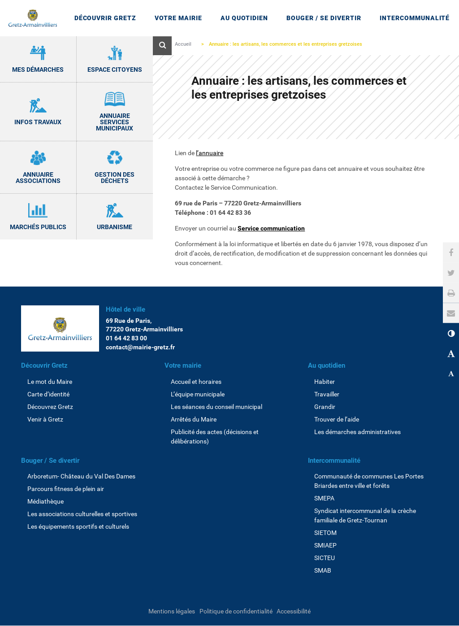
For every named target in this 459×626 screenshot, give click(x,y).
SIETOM (325, 532)
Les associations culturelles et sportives (82, 513)
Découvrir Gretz (44, 365)
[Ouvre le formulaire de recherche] (162, 45)
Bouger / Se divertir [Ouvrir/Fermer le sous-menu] (323, 18)
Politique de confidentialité (236, 611)
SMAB (322, 570)
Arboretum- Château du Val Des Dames (81, 476)
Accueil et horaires (196, 381)
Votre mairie (183, 365)
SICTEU (324, 557)
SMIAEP (325, 545)
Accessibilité (294, 611)
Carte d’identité (48, 394)
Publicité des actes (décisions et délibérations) (215, 436)
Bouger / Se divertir (50, 460)
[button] (451, 313)
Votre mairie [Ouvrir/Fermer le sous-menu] (178, 18)
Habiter (324, 381)
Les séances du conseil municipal (216, 406)
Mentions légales (171, 611)
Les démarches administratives (357, 431)
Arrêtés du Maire (194, 419)
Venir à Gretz (45, 419)
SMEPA (324, 498)
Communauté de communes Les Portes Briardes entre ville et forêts (369, 481)
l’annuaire (209, 152)
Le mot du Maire (49, 381)
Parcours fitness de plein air (65, 488)
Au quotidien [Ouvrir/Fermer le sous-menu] (244, 18)
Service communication (271, 228)
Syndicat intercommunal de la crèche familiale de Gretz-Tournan (365, 515)
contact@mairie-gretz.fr (140, 347)
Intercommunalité (334, 460)
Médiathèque (45, 501)
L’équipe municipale (198, 394)
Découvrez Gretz (50, 406)
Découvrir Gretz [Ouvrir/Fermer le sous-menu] (105, 18)
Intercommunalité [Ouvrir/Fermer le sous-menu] (415, 18)
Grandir (324, 406)
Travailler (326, 394)
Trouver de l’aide (336, 419)
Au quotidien (326, 365)
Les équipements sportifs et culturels (78, 526)
